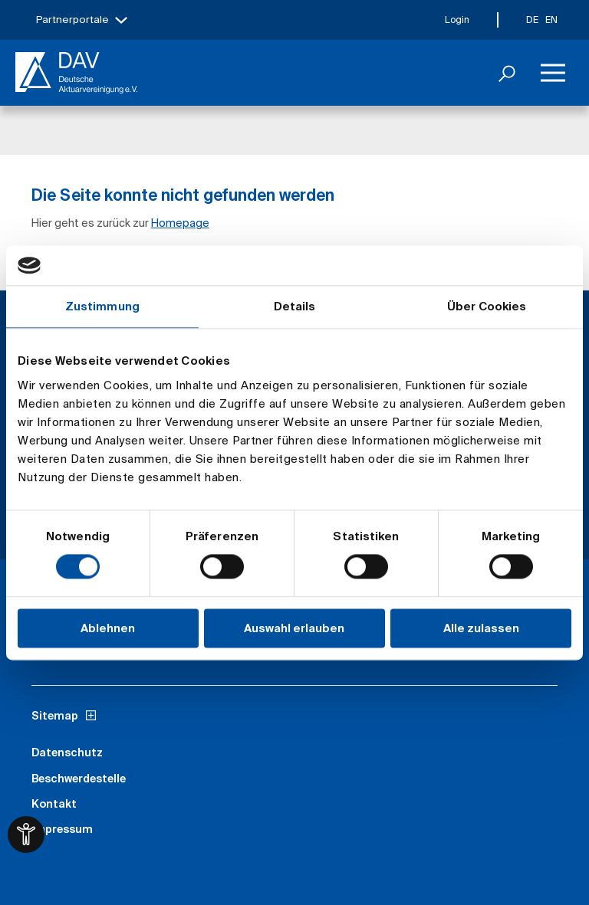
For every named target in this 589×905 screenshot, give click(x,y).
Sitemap (54, 716)
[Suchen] (507, 73)
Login (457, 20)
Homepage (180, 223)
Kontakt (54, 804)
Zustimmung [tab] (102, 306)
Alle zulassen (481, 627)
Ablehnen (108, 627)
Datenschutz (67, 752)
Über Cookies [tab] (486, 306)
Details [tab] (295, 306)
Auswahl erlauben (294, 627)
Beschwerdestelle (78, 778)
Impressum (62, 829)
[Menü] (553, 73)
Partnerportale (72, 19)
